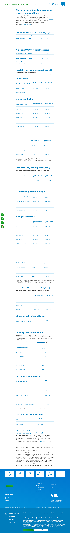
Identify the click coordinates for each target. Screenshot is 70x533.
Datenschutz (41, 507)
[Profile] (53, 4)
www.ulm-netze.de (41, 342)
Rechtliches (37, 507)
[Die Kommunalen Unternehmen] (56, 497)
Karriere (28, 4)
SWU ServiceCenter (8, 496)
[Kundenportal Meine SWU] (57, 4)
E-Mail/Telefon (60, 474)
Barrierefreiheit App (56, 507)
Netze (30, 474)
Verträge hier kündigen (40, 474)
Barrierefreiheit (50, 507)
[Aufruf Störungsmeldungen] (2, 222)
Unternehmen (15, 4)
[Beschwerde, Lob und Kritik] (2, 218)
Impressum (46, 507)
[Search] (43, 4)
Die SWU (20, 474)
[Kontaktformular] (2, 214)
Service (22, 4)
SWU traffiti (7, 500)
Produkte (7, 4)
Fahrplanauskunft (53, 484)
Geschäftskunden (13, 0)
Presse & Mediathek (50, 474)
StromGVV (51, 19)
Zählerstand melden (9, 474)
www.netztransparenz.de (26, 24)
